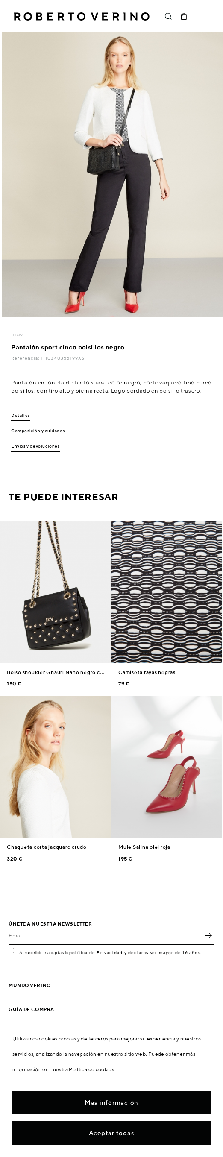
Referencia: (26, 357)
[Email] (105, 935)
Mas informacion (111, 1102)
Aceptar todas (112, 1132)
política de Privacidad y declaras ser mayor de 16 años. (135, 952)
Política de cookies (91, 1069)
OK (208, 935)
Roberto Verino (81, 16)
